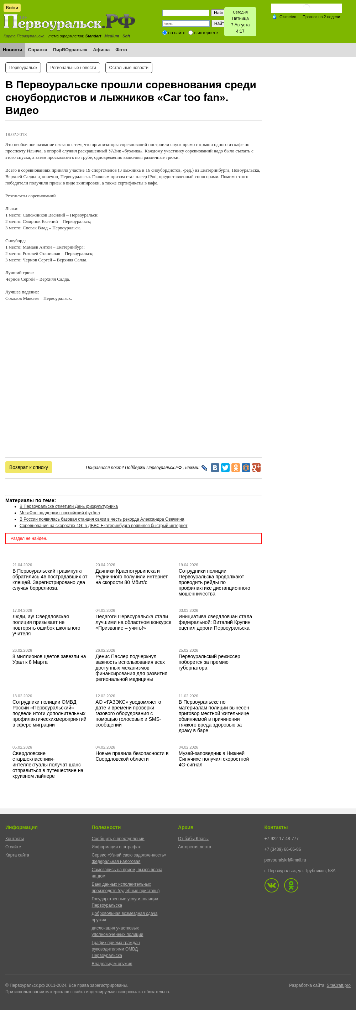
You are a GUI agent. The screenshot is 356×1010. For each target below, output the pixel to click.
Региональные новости (73, 67)
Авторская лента (194, 846)
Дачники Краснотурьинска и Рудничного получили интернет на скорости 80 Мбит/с (131, 576)
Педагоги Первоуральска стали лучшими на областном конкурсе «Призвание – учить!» (133, 622)
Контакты (14, 838)
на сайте (176, 32)
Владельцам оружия (112, 963)
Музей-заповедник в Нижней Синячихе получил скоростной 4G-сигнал (214, 758)
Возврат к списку (28, 467)
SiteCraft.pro (339, 985)
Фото (121, 49)
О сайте (13, 846)
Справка (37, 49)
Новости (12, 49)
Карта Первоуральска (24, 36)
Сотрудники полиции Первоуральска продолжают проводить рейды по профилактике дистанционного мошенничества (214, 582)
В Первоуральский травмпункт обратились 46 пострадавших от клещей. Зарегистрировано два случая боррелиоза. (50, 579)
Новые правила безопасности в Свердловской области (131, 756)
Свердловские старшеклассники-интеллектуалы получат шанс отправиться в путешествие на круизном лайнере (47, 764)
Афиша (101, 49)
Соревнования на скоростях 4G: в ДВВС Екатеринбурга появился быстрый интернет (104, 525)
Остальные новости (128, 67)
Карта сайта (17, 855)
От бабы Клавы (193, 838)
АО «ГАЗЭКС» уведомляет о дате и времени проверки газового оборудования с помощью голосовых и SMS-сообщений (128, 713)
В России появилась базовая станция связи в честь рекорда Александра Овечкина (102, 519)
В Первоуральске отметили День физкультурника (69, 506)
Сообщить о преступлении (118, 838)
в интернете (206, 32)
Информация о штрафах (116, 846)
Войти (12, 7)
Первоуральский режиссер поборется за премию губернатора (209, 662)
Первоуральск (23, 67)
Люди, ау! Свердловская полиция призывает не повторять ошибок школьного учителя (46, 625)
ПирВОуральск (70, 49)
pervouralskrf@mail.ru (286, 860)
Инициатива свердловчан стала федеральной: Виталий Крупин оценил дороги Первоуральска (215, 622)
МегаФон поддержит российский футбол (60, 512)
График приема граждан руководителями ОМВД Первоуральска (116, 949)
